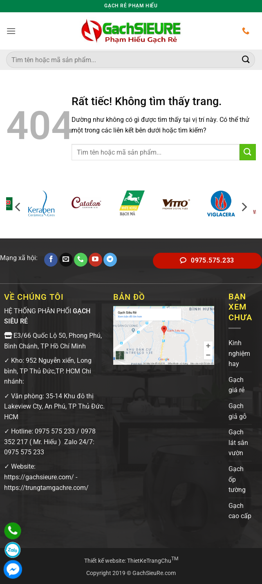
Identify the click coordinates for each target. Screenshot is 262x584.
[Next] (243, 207)
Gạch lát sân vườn (238, 442)
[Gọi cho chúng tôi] (80, 260)
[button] (11, 31)
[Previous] (18, 207)
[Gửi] (246, 59)
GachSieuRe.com (154, 573)
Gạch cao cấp (239, 511)
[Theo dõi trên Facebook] (51, 260)
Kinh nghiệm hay (239, 353)
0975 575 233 (55, 431)
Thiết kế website (104, 560)
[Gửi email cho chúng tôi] (66, 260)
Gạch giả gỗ (237, 411)
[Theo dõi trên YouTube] (95, 260)
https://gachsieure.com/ (39, 477)
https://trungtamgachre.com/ (46, 488)
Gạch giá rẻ (236, 385)
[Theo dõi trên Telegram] (110, 260)
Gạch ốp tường (237, 479)
